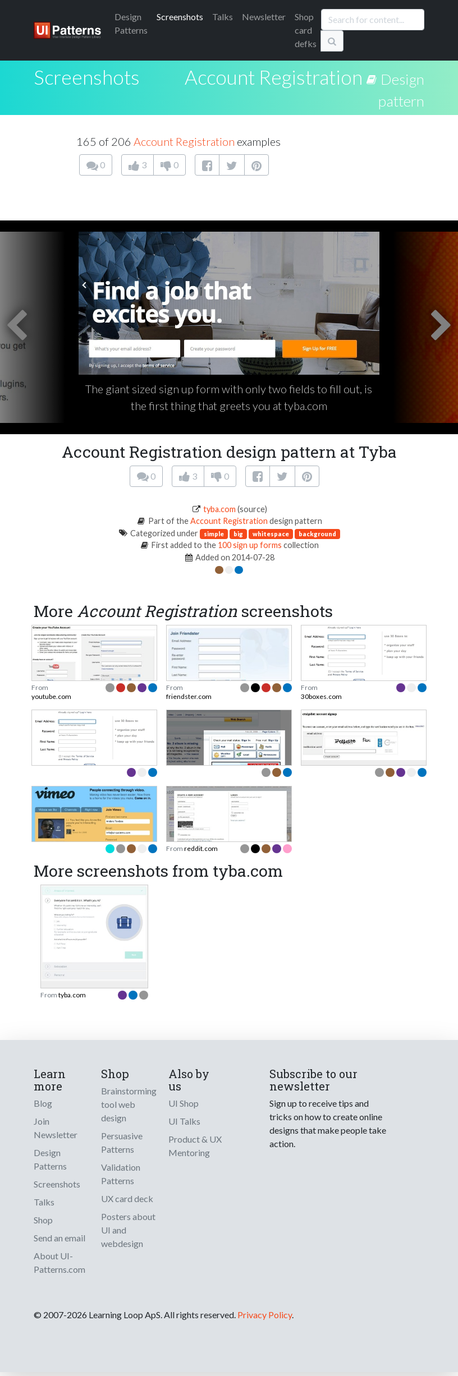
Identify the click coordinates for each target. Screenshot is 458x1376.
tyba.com (219, 509)
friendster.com (189, 696)
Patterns (131, 23)
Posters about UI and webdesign (128, 1230)
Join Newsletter (55, 1128)
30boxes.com (321, 696)
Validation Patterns (120, 1174)
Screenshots (180, 16)
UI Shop (183, 1103)
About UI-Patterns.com (59, 1262)
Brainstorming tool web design (129, 1104)
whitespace (271, 533)
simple (214, 533)
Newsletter (264, 16)
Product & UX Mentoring (195, 1146)
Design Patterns (50, 1159)
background (317, 533)
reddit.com (201, 848)
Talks (222, 16)
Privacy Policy (264, 1314)
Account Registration (274, 77)
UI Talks (184, 1121)
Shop (43, 1219)
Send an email (59, 1237)
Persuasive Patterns (122, 1142)
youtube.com (51, 696)
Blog (43, 1103)
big (238, 533)
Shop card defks (306, 30)
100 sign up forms (250, 545)
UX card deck (127, 1198)
